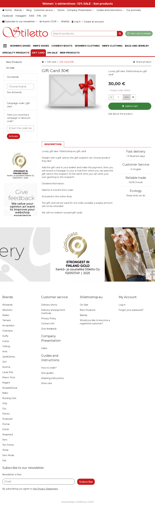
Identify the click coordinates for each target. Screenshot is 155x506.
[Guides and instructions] (110, 10)
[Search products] (87, 33)
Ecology (136, 191)
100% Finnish (136, 182)
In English (136, 169)
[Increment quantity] (133, 97)
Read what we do (135, 195)
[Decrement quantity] (111, 97)
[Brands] (19, 10)
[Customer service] (44, 10)
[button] (120, 113)
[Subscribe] (86, 482)
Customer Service (135, 164)
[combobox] (87, 33)
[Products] (5, 45)
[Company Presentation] (80, 10)
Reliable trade (135, 178)
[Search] (120, 33)
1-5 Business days (135, 156)
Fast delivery (135, 151)
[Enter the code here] (20, 128)
